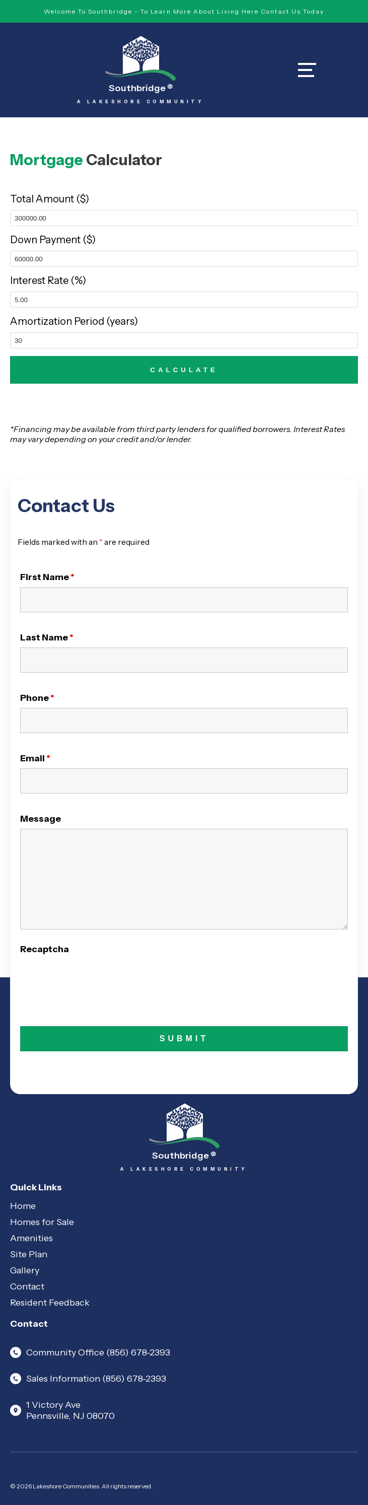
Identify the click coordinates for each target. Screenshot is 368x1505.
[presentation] (96, 978)
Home (23, 1205)
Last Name (46, 637)
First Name (47, 577)
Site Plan (28, 1254)
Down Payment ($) (53, 240)
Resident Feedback (50, 1302)
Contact (27, 1286)
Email (35, 758)
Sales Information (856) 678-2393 (88, 1378)
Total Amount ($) (49, 199)
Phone (37, 697)
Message (40, 818)
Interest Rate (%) (48, 280)
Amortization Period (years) (74, 321)
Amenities (31, 1238)
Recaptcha (44, 949)
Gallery (24, 1270)
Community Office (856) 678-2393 (90, 1352)
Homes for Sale (42, 1222)
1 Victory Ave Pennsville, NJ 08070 (62, 1410)
